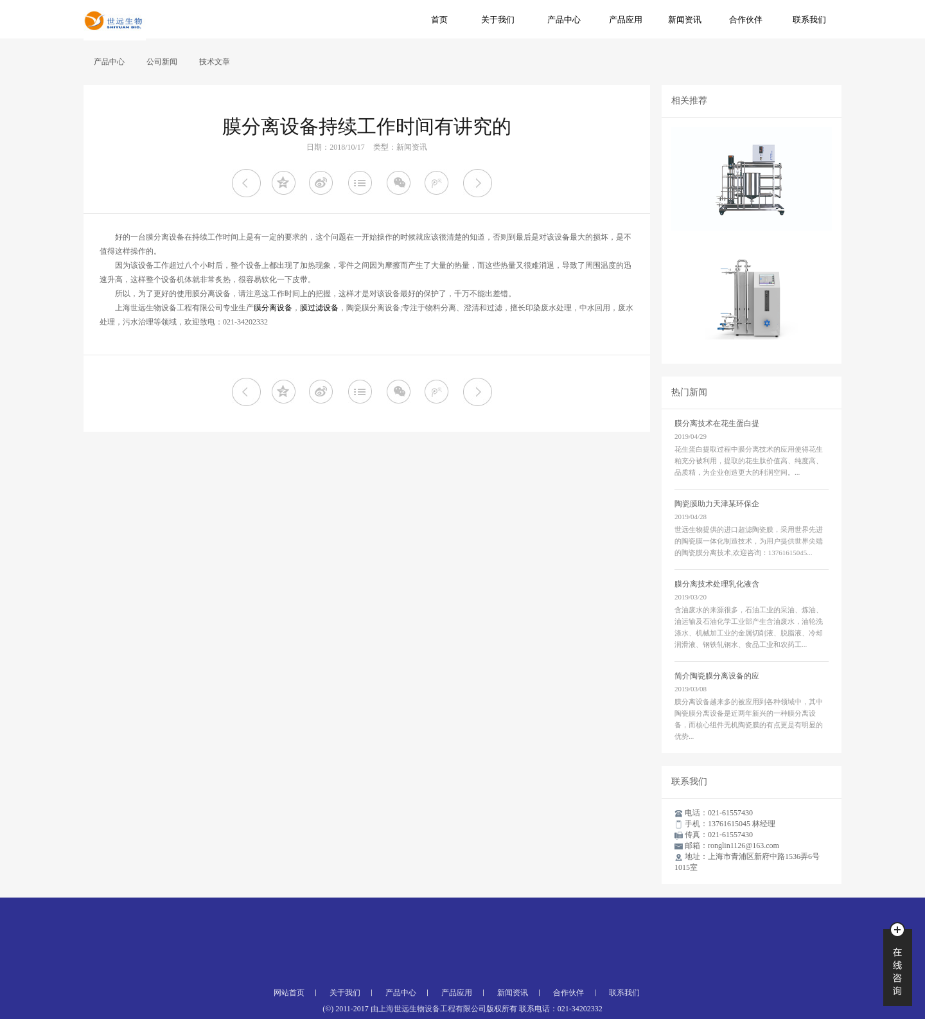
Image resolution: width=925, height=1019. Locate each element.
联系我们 (809, 19)
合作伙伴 (745, 19)
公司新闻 (161, 61)
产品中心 (564, 19)
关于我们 (498, 19)
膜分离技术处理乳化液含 (716, 584)
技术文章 (214, 61)
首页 (439, 19)
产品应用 (625, 19)
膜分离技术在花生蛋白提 (716, 423)
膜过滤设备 (319, 307)
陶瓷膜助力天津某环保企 (716, 503)
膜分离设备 (273, 307)
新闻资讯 (684, 19)
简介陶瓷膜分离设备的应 (716, 675)
